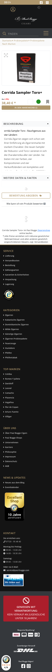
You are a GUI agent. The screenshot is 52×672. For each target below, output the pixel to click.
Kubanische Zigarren (15, 320)
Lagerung (9, 284)
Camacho (9, 393)
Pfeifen (8, 353)
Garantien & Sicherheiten (17, 274)
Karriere (9, 447)
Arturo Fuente (11, 412)
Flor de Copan (11, 407)
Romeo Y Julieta (12, 379)
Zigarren (9, 315)
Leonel (8, 388)
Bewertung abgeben (25, 195)
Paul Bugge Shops (13, 438)
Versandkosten (12, 260)
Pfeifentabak (11, 357)
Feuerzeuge (10, 343)
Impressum (10, 456)
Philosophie (10, 452)
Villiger (8, 416)
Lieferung (9, 256)
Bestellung (10, 265)
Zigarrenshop (44, 230)
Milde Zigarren (12, 329)
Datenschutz (11, 461)
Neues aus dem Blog (14, 482)
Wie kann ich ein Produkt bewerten (26, 203)
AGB (7, 466)
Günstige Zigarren (13, 334)
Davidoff (9, 383)
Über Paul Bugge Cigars (16, 433)
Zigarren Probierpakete (16, 338)
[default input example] (30, 101)
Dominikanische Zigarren (17, 324)
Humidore (10, 348)
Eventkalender (12, 487)
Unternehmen (11, 442)
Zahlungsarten (12, 270)
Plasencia (9, 397)
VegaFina (9, 402)
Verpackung (10, 279)
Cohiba (8, 374)
